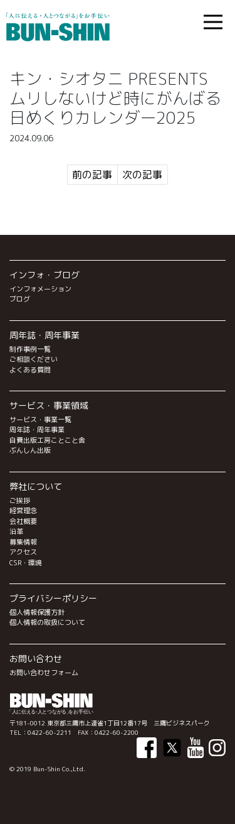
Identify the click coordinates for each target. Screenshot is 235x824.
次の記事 (142, 175)
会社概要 (23, 521)
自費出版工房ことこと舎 (47, 440)
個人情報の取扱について (47, 622)
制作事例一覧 (30, 349)
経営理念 (23, 511)
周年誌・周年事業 (37, 430)
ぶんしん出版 (30, 450)
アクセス (23, 552)
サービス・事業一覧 (40, 420)
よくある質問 (30, 370)
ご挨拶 (19, 501)
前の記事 (92, 175)
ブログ (19, 299)
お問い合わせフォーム (43, 673)
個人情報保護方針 (37, 612)
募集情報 (23, 542)
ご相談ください (33, 359)
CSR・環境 (25, 563)
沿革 (16, 531)
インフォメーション (40, 289)
